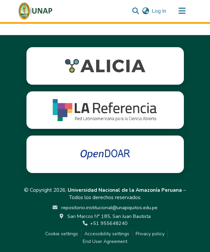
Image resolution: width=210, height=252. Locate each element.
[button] (36, 11)
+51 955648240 (109, 223)
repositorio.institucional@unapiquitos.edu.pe (108, 207)
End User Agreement (105, 241)
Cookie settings (61, 234)
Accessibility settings (106, 234)
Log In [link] (159, 11)
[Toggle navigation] (182, 11)
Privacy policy (150, 234)
